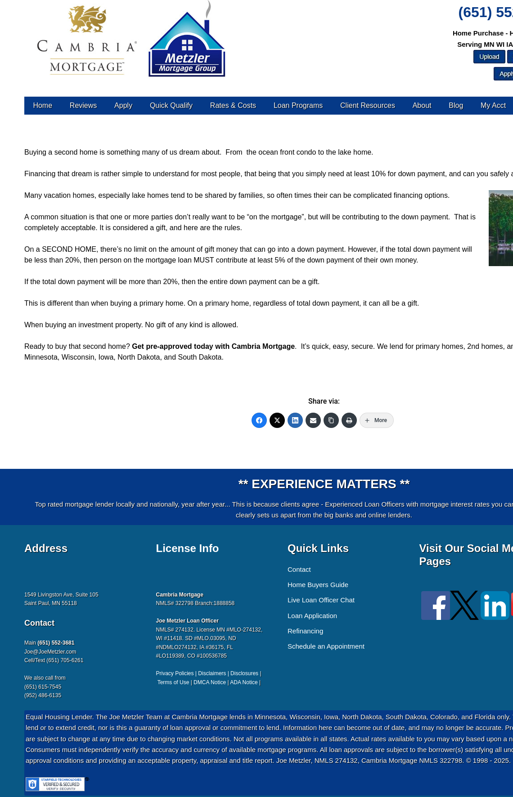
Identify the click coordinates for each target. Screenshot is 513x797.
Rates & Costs (233, 105)
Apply (123, 105)
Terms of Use (173, 682)
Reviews (83, 105)
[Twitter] (277, 420)
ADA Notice (243, 682)
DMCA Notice (210, 682)
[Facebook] (259, 420)
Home (42, 105)
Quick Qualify (171, 105)
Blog (456, 105)
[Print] (349, 420)
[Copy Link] (331, 420)
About (422, 105)
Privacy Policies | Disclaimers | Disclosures (207, 673)
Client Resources (367, 105)
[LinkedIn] (295, 420)
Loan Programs (298, 105)
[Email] (313, 420)
